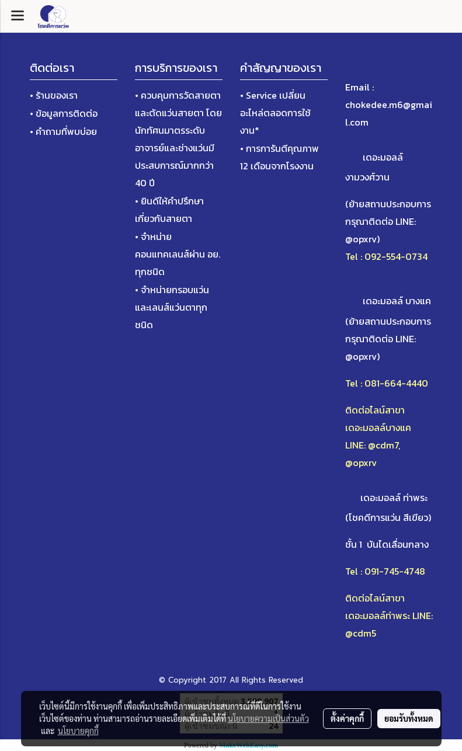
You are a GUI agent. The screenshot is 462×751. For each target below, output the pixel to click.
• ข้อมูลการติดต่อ (64, 113)
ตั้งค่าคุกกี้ (347, 718)
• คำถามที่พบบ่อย (63, 131)
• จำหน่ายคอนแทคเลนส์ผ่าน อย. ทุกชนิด (177, 254)
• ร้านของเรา (54, 95)
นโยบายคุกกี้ (78, 730)
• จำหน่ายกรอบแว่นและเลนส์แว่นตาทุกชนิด (172, 307)
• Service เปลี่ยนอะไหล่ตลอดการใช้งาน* (275, 112)
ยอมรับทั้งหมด (408, 718)
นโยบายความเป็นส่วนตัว (268, 718)
